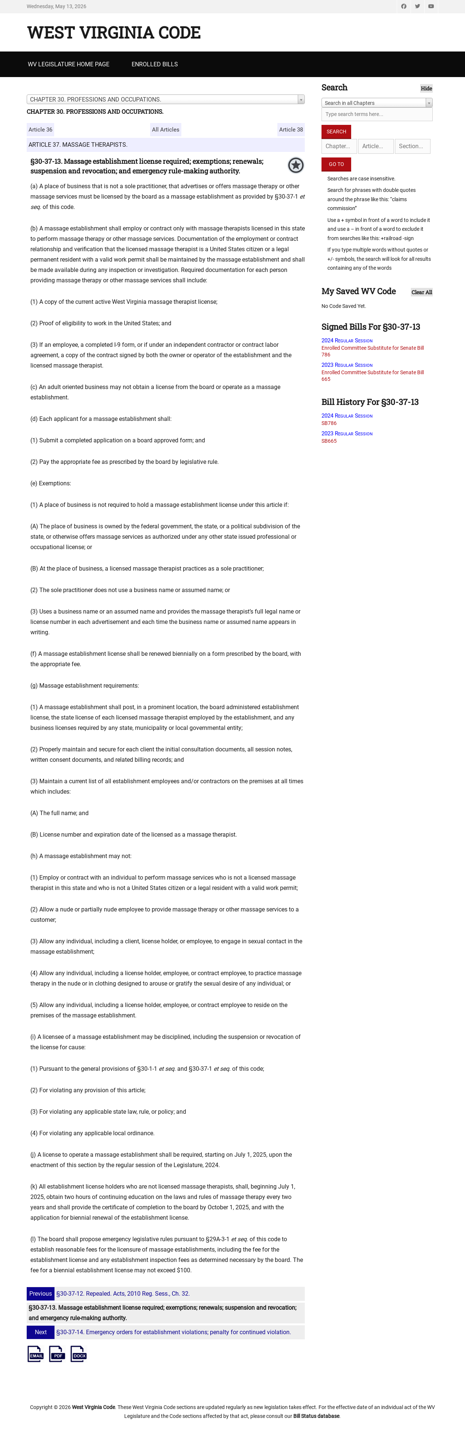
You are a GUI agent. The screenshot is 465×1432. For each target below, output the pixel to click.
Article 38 (291, 129)
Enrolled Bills (155, 64)
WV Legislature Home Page (68, 64)
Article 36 (40, 129)
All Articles (165, 129)
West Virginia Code (114, 32)
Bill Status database (316, 1416)
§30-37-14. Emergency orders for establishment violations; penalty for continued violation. (160, 1332)
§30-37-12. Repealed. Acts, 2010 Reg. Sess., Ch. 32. (109, 1293)
